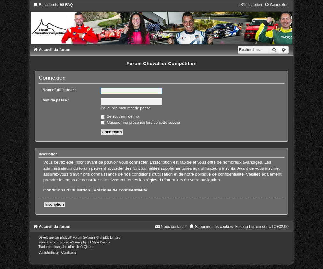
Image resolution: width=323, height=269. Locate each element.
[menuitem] (66, 5)
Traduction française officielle (58, 247)
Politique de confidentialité (120, 190)
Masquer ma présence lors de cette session (141, 122)
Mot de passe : (55, 100)
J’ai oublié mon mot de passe (126, 108)
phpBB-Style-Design (95, 242)
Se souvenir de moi (120, 116)
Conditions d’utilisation (66, 190)
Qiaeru (88, 247)
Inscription (54, 204)
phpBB (65, 237)
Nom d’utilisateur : (59, 90)
